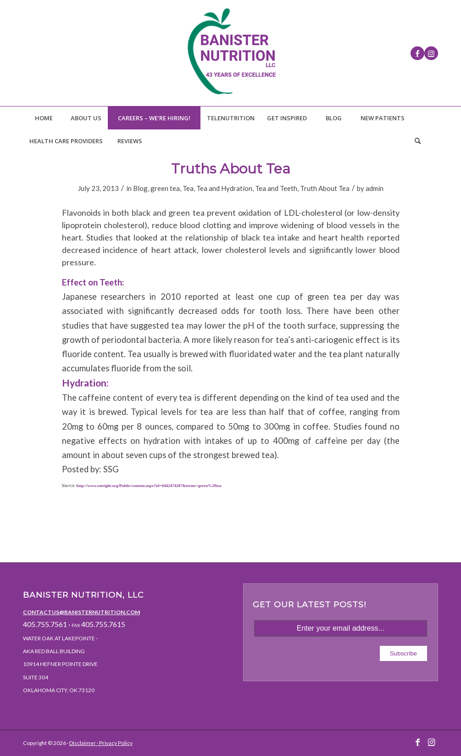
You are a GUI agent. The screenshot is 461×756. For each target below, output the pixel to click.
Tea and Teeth (276, 188)
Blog (140, 188)
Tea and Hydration (224, 188)
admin (374, 188)
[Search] (417, 140)
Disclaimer (82, 742)
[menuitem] (43, 117)
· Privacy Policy (114, 742)
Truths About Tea (230, 168)
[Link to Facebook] (417, 53)
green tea (165, 188)
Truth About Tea (325, 188)
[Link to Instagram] (431, 53)
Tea (188, 188)
